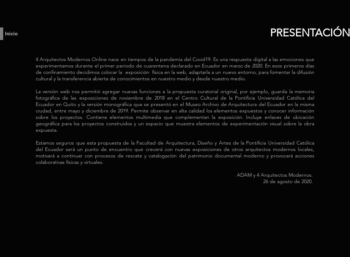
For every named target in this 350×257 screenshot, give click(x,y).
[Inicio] (12, 33)
